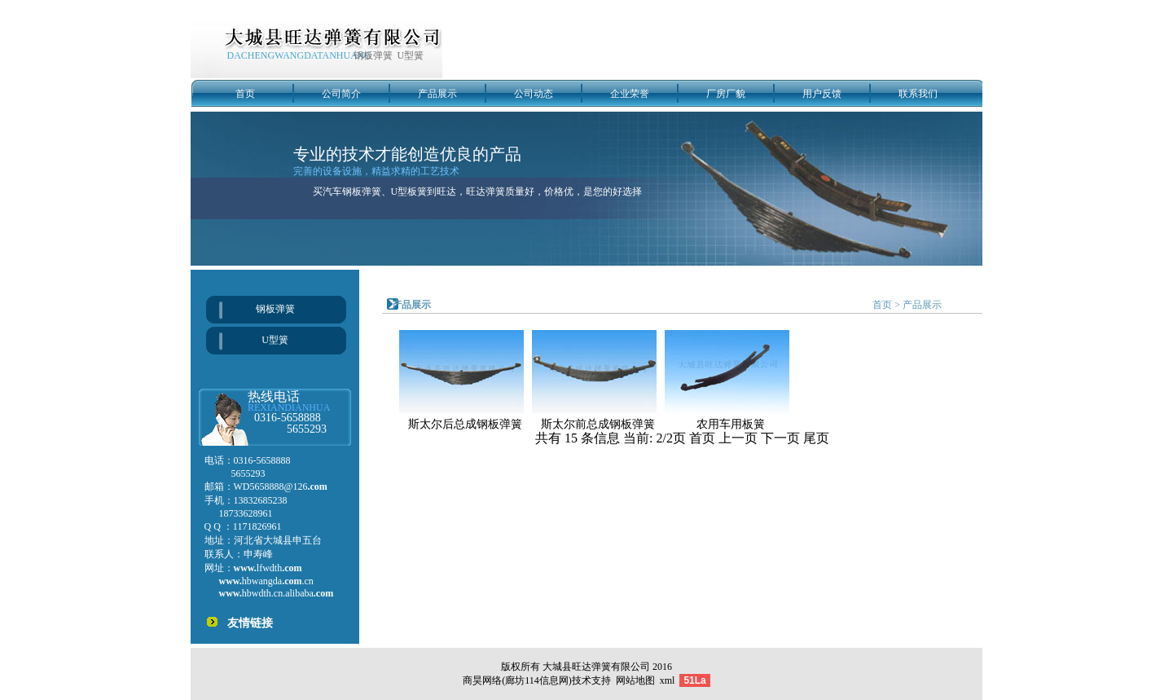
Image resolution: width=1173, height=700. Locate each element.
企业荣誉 (629, 93)
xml (667, 680)
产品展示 (437, 93)
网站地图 (635, 680)
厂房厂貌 (725, 93)
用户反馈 (821, 93)
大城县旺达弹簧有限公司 (596, 666)
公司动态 (533, 93)
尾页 (816, 438)
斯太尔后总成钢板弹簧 (465, 424)
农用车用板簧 (730, 424)
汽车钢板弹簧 (352, 191)
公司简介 (341, 93)
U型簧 (274, 340)
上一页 (739, 438)
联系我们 (918, 93)
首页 (245, 93)
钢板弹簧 (275, 309)
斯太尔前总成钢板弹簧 (598, 424)
